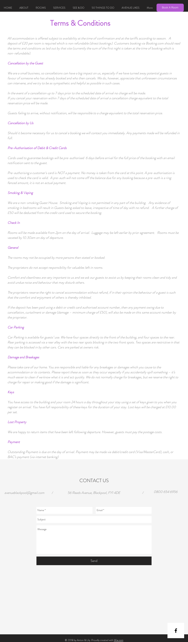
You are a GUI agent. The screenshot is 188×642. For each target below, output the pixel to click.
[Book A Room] (170, 8)
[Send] (94, 561)
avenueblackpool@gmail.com (24, 492)
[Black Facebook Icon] (176, 631)
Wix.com (118, 640)
